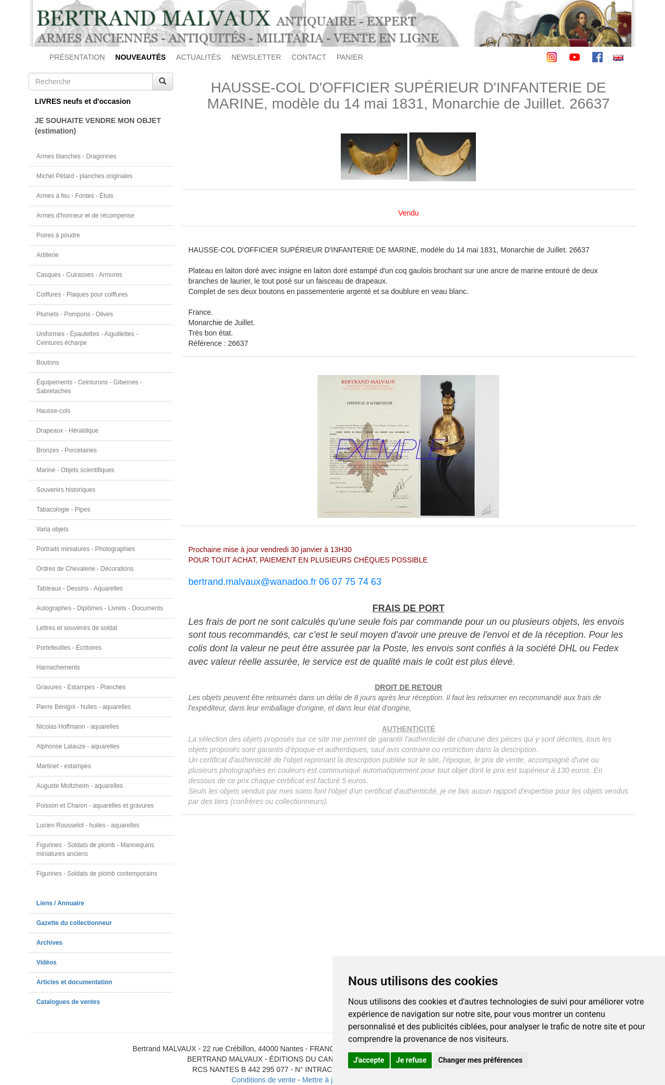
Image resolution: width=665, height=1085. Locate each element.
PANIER (350, 57)
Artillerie (47, 255)
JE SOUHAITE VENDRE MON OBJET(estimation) (98, 125)
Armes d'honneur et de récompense (85, 215)
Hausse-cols (53, 410)
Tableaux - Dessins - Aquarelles (79, 588)
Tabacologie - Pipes (63, 509)
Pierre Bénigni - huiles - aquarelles (83, 707)
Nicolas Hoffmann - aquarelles (77, 726)
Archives (49, 942)
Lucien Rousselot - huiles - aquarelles (87, 825)
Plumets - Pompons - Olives (74, 314)
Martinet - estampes (63, 766)
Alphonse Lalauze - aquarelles (77, 746)
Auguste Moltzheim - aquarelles (79, 785)
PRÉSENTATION (77, 57)
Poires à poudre (58, 235)
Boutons (47, 362)
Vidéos (46, 962)
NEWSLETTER (256, 57)
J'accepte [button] (368, 1060)
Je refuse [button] (411, 1060)
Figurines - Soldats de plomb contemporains (96, 873)
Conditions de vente (263, 1080)
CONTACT (308, 57)
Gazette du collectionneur (74, 923)
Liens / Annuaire (60, 903)
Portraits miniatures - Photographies (85, 549)
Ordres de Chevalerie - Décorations (85, 568)
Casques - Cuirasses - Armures (79, 274)
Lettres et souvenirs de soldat (76, 628)
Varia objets (52, 529)
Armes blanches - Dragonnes (76, 156)
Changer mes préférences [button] (480, 1060)
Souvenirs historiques (66, 489)
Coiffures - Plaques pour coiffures (82, 294)
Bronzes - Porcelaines (66, 450)
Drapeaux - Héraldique (67, 430)
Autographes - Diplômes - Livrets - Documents (99, 608)
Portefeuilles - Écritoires (69, 647)
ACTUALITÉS (198, 57)
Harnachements (58, 667)
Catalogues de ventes (68, 1002)
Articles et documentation (74, 982)
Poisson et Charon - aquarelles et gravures (95, 805)
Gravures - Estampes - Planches (81, 687)
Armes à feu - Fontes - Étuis (74, 195)
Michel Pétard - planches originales (84, 176)
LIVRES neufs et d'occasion (83, 101)
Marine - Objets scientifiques (75, 470)
